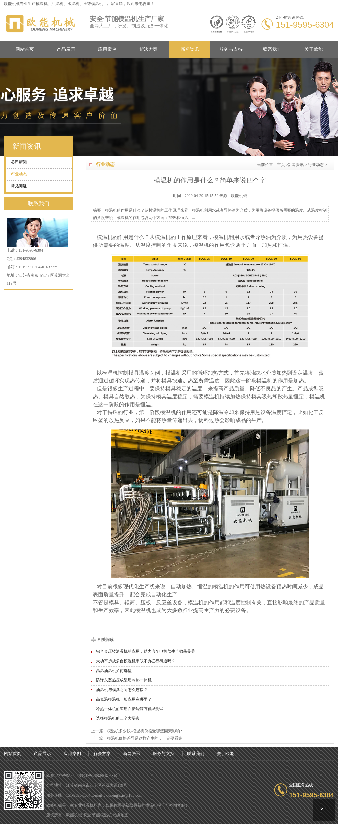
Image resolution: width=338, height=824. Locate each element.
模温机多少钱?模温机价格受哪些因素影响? (144, 731)
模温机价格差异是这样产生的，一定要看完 (144, 738)
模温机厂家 (92, 805)
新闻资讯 (190, 49)
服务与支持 (231, 49)
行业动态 (316, 164)
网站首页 (25, 49)
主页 (281, 164)
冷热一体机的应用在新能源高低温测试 (129, 709)
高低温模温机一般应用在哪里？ (124, 699)
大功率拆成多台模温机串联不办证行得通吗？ (135, 661)
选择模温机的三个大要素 (118, 718)
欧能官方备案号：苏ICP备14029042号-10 (81, 775)
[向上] (324, 810)
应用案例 (107, 49)
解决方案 (148, 49)
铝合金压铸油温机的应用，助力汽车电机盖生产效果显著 (145, 651)
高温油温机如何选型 (114, 670)
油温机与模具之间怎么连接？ (122, 689)
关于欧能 (313, 49)
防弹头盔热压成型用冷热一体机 (124, 680)
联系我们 (272, 49)
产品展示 (66, 49)
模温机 (42, 3)
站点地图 (121, 815)
